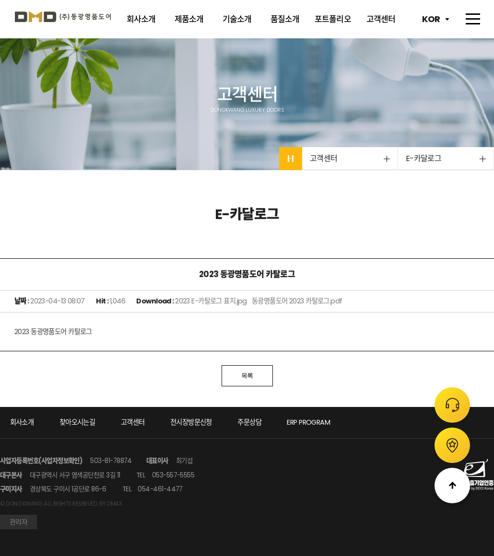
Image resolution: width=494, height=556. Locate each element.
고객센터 (323, 158)
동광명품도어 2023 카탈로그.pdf (298, 301)
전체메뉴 (471, 19)
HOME (290, 158)
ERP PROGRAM (308, 422)
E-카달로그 (423, 158)
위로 (452, 485)
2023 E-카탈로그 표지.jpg (211, 301)
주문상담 (452, 405)
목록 (247, 375)
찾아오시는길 (77, 422)
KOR (431, 19)
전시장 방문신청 (452, 445)
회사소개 (22, 422)
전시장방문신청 (191, 422)
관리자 (18, 522)
